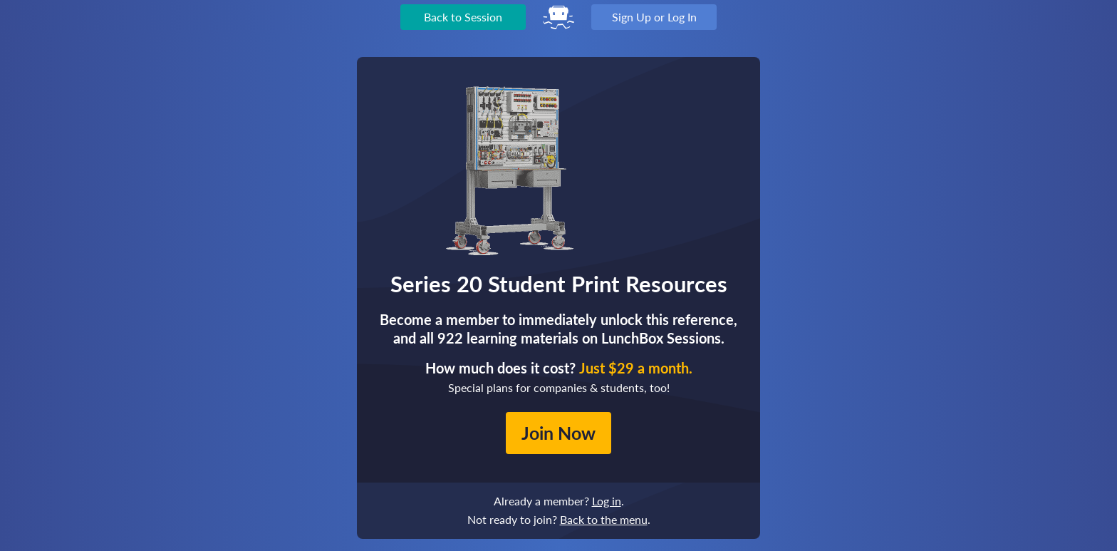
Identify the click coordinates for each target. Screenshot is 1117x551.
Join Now (558, 432)
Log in (606, 501)
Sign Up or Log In (654, 17)
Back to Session (463, 17)
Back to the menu (604, 519)
